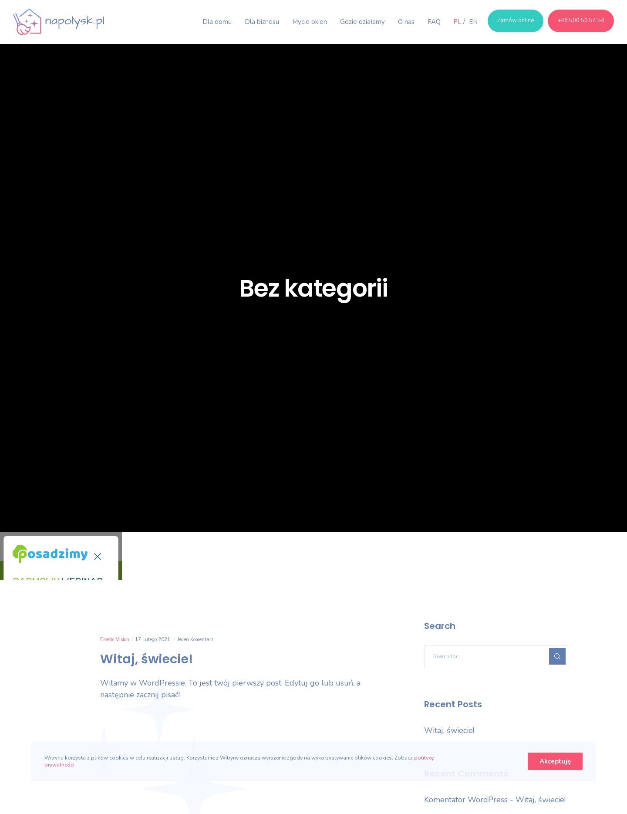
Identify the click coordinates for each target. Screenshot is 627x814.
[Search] (557, 656)
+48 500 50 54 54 (580, 20)
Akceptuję (555, 761)
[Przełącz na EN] (470, 21)
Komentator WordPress (466, 799)
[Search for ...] (496, 656)
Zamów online (515, 20)
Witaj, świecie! (449, 730)
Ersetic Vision (114, 639)
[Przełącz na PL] (457, 21)
